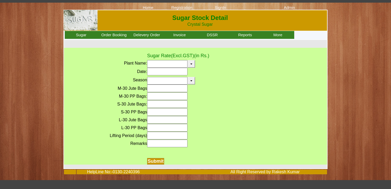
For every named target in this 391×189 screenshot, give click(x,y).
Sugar (81, 35)
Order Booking (114, 35)
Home (148, 7)
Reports (245, 35)
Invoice (179, 35)
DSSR (212, 35)
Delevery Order (146, 35)
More (277, 35)
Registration (181, 7)
